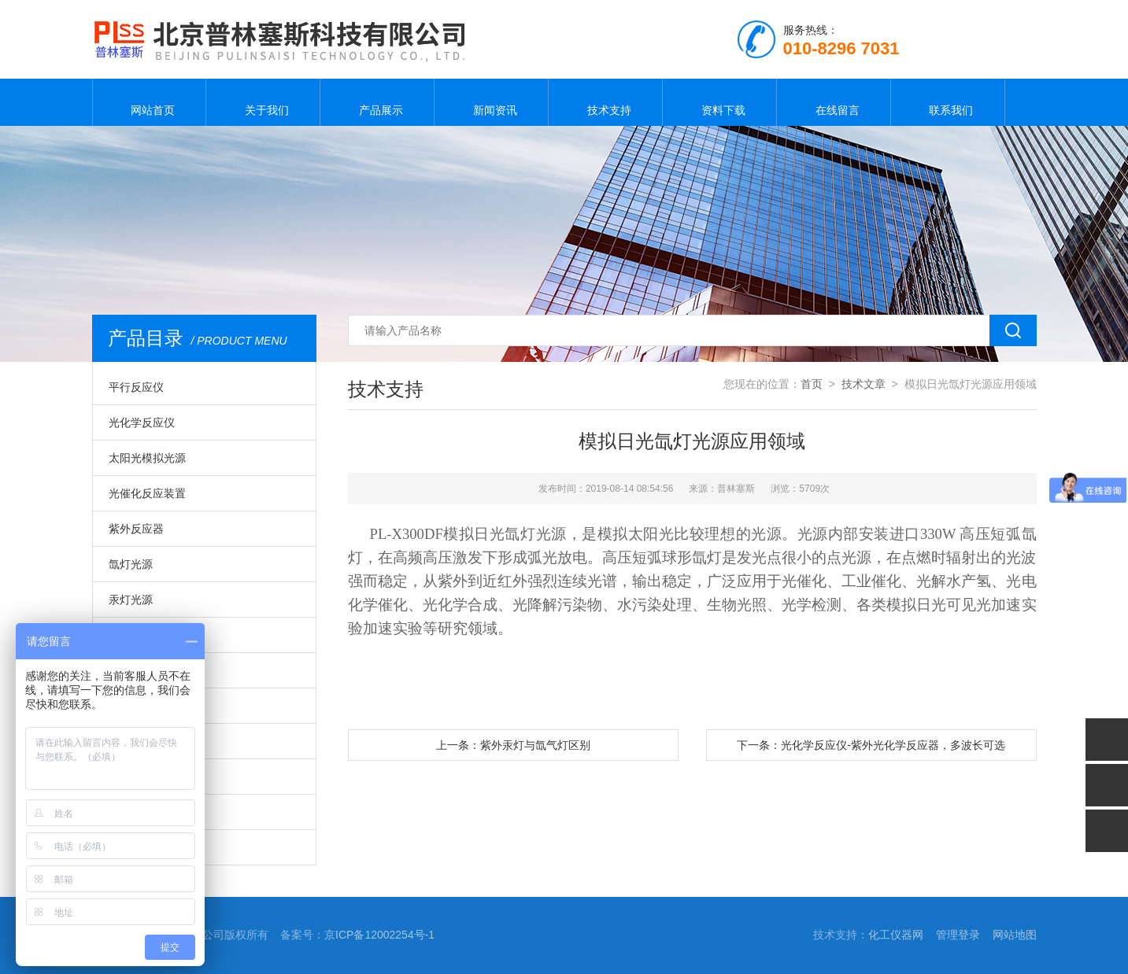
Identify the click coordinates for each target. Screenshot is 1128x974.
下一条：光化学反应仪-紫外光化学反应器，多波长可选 (871, 745)
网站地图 (1015, 934)
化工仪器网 (895, 934)
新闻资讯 (491, 102)
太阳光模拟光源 (147, 458)
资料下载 (719, 102)
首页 (812, 384)
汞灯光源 (131, 599)
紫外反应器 (136, 528)
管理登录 (958, 934)
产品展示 (377, 102)
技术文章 (863, 384)
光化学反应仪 (142, 422)
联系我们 (948, 102)
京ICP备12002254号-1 (379, 934)
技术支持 (605, 102)
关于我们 (263, 102)
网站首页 (149, 102)
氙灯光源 (131, 564)
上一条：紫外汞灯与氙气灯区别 (513, 745)
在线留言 (834, 102)
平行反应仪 (136, 387)
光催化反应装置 (147, 493)
